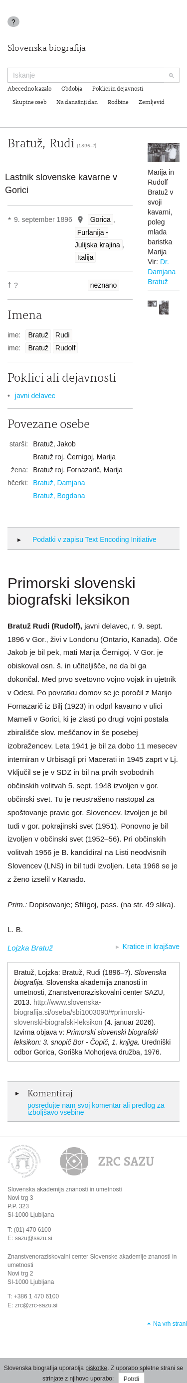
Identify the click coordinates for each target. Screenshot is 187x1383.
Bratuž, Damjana (59, 483)
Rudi (62, 335)
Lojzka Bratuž (30, 948)
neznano (103, 285)
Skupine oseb (29, 103)
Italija (85, 257)
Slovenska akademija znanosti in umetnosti (64, 1189)
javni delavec (35, 396)
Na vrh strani (170, 1323)
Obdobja (71, 89)
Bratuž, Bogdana (59, 496)
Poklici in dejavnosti (117, 89)
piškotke (96, 1368)
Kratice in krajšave (151, 947)
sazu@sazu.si (33, 1238)
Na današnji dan (77, 103)
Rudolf (65, 348)
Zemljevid (152, 103)
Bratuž (38, 335)
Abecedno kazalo (29, 89)
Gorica (100, 219)
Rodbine (118, 103)
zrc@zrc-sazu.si (36, 1305)
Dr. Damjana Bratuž (162, 272)
